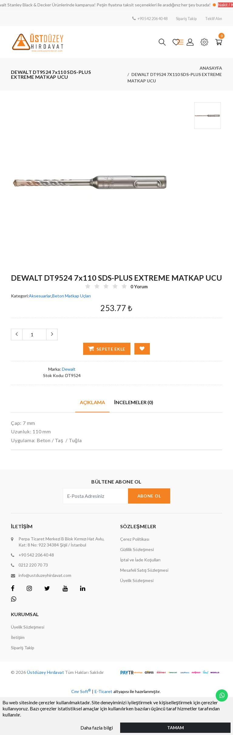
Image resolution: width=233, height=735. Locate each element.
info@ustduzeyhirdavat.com (45, 574)
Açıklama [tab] (92, 402)
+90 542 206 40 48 (145, 18)
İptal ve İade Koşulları (140, 559)
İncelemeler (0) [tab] (133, 402)
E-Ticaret (103, 691)
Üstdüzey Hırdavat (46, 671)
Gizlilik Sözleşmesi (137, 549)
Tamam (175, 727)
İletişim (18, 637)
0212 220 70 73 (33, 564)
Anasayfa (211, 68)
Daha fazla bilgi (96, 727)
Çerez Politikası (134, 539)
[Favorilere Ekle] (142, 348)
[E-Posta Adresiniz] (95, 496)
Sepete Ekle (107, 348)
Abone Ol (149, 495)
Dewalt (69, 368)
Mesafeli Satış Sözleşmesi (144, 570)
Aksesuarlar (40, 295)
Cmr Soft (81, 690)
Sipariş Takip (183, 18)
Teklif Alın (212, 18)
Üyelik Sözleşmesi (137, 580)
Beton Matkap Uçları (71, 295)
